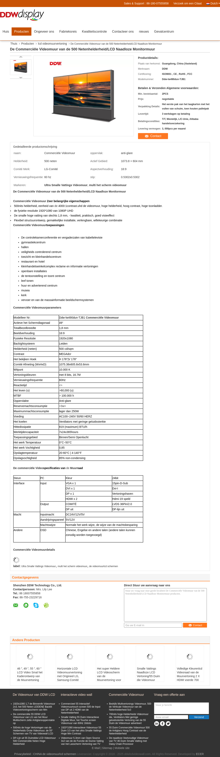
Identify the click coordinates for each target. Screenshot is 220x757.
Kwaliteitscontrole (94, 31)
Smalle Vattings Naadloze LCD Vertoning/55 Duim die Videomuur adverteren (148, 676)
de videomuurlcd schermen (103, 566)
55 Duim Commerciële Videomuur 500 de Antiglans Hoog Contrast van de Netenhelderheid (129, 730)
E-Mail (96, 748)
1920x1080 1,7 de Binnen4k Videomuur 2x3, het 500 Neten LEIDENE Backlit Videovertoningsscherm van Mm (34, 706)
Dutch (215, 3)
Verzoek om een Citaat (187, 3)
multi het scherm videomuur (72, 566)
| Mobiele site (121, 748)
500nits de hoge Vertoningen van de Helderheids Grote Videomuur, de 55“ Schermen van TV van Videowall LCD (33, 730)
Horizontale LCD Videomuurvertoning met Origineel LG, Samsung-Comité (69, 674)
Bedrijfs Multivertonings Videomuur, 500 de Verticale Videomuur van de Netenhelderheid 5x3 (130, 706)
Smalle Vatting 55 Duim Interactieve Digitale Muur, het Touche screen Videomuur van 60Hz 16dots (80, 720)
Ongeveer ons (44, 31)
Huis (6, 31)
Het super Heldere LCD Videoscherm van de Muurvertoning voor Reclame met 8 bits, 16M (109, 678)
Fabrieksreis (68, 31)
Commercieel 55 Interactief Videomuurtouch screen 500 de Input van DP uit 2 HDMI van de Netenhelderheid (80, 708)
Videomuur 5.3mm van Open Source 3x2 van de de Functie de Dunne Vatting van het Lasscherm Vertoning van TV (82, 741)
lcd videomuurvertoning (52, 43)
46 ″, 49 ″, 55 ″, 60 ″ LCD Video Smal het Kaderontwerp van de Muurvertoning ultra (30, 676)
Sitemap (107, 748)
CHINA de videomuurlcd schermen (54, 754)
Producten (21, 31)
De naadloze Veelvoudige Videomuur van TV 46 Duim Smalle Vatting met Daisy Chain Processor (128, 741)
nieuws (144, 31)
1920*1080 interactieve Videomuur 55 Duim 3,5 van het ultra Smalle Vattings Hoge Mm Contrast (81, 730)
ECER (200, 754)
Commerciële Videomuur (126, 694)
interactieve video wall (76, 694)
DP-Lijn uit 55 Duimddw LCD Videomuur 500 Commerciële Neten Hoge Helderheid (34, 741)
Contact (155, 136)
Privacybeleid (22, 754)
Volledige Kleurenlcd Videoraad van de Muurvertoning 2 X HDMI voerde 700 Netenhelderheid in (189, 676)
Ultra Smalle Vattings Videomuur (38, 566)
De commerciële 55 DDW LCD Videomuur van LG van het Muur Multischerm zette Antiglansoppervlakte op (34, 719)
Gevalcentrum (164, 31)
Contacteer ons (123, 31)
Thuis (13, 43)
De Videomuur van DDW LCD (34, 694)
